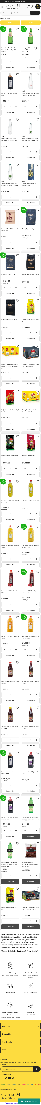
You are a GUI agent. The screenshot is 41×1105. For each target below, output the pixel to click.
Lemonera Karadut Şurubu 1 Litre (9, 94)
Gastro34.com (26, 945)
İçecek (8, 18)
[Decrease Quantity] (5, 61)
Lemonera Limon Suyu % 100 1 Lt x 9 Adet (10, 501)
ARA (35, 13)
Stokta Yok (30, 836)
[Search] (20, 13)
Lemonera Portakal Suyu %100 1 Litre (10, 637)
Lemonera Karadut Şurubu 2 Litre (30, 772)
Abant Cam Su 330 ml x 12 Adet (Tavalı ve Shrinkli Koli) (9, 139)
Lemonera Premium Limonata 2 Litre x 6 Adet (30, 546)
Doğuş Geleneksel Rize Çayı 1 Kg (9, 908)
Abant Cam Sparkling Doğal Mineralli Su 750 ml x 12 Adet (9, 184)
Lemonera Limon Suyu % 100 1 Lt (30, 501)
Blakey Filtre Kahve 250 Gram (30, 274)
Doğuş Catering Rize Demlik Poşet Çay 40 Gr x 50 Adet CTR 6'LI (10, 366)
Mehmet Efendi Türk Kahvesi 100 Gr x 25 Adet (9, 230)
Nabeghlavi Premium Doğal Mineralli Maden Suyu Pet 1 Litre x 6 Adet (9, 864)
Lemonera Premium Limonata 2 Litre (10, 546)
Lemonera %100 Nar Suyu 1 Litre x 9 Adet (30, 592)
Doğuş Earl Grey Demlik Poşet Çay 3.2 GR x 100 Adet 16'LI (30, 908)
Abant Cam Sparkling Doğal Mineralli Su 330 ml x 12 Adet (30, 139)
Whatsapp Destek (29, 1101)
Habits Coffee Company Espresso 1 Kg (29, 184)
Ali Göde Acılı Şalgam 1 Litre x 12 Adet (30, 682)
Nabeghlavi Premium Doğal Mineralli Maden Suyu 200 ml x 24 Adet (10, 50)
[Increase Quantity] (16, 61)
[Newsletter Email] (20, 1069)
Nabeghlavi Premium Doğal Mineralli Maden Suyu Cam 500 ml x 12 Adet (30, 50)
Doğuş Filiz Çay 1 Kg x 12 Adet (9, 455)
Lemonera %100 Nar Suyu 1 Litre (9, 592)
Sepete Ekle (10, 67)
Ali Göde (29, 934)
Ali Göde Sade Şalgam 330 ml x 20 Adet (9, 727)
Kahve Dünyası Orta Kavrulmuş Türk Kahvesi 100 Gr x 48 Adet (30, 864)
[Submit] (37, 1069)
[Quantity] (10, 61)
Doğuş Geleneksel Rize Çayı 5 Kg (30, 320)
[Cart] (38, 6)
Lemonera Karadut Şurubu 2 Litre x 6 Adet (9, 818)
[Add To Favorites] (17, 29)
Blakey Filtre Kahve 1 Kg (8, 274)
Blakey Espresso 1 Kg (28, 229)
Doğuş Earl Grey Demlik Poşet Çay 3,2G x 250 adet (30, 365)
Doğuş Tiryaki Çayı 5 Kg (29, 455)
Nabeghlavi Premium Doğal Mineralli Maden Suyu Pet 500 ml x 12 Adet (30, 819)
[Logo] (12, 6)
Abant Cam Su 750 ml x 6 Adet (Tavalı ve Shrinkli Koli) (30, 94)
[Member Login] (32, 6)
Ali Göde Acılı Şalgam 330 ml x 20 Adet (10, 682)
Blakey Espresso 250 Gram (9, 319)
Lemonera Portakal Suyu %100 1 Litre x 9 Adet (30, 637)
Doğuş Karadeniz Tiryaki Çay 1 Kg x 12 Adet (10, 411)
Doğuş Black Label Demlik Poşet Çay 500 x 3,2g (29, 411)
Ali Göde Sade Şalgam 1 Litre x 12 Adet (30, 727)
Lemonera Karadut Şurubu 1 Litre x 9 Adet (9, 772)
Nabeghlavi (21, 934)
